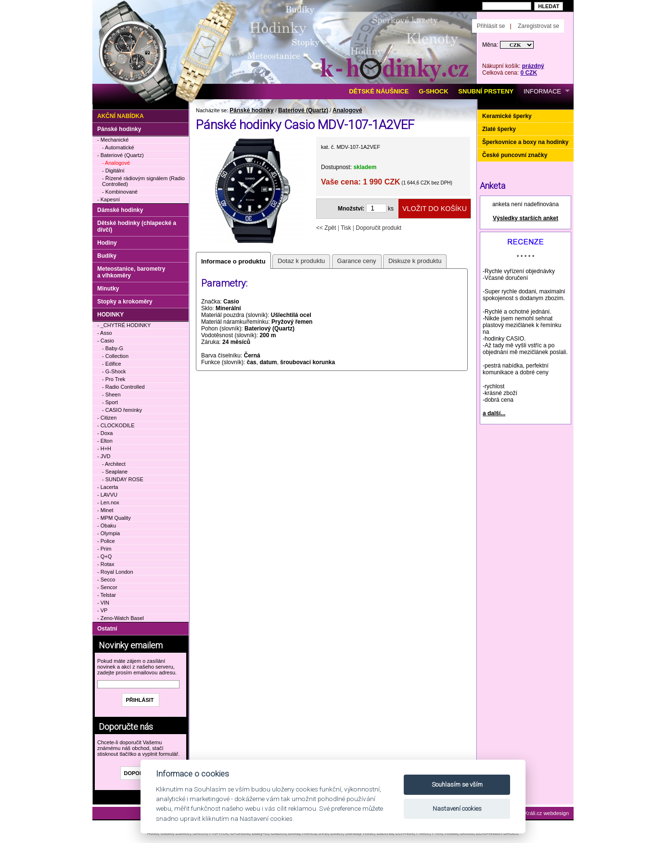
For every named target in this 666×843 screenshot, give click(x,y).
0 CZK (528, 72)
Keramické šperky (507, 116)
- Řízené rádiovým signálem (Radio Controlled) (143, 181)
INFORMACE (542, 91)
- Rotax (105, 564)
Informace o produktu (233, 261)
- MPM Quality (114, 518)
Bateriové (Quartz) (303, 110)
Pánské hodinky (251, 110)
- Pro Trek (113, 379)
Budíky (106, 255)
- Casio (105, 340)
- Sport (110, 402)
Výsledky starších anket (525, 218)
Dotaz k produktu (301, 260)
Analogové (347, 110)
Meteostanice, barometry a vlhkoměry (131, 272)
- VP (102, 610)
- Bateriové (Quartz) (120, 155)
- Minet (105, 510)
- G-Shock (114, 371)
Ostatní (107, 628)
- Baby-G (112, 348)
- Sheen (111, 394)
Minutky (108, 288)
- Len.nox (108, 502)
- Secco (106, 579)
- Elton (105, 441)
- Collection (115, 356)
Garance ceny (356, 260)
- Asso (104, 333)
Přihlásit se (491, 26)
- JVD (104, 456)
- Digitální (113, 170)
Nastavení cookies (457, 808)
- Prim (104, 549)
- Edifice (111, 364)
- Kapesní (108, 199)
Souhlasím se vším (457, 784)
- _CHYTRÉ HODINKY (124, 325)
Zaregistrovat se (538, 26)
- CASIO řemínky (122, 410)
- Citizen (106, 418)
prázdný (533, 66)
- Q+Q (104, 556)
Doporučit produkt (378, 227)
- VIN (103, 603)
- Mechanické (112, 140)
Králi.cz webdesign (547, 813)
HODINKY (110, 314)
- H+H (104, 448)
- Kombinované (120, 192)
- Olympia (108, 533)
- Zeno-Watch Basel (120, 618)
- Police (106, 541)
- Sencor (107, 587)
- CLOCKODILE (116, 425)
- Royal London (115, 572)
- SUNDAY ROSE (122, 479)
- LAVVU (107, 495)
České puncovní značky (514, 155)
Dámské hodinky (120, 210)
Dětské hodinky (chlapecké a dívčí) (136, 226)
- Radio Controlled (123, 387)
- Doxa (105, 433)
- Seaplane (115, 471)
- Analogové (116, 163)
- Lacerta (107, 487)
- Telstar (106, 595)
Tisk (346, 227)
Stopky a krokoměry (125, 301)
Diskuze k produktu (415, 260)
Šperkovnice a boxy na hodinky (525, 142)
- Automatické (118, 147)
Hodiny (107, 242)
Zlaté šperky (499, 129)
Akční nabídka (120, 116)
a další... (494, 413)
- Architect (114, 464)
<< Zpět (326, 227)
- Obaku (106, 525)
